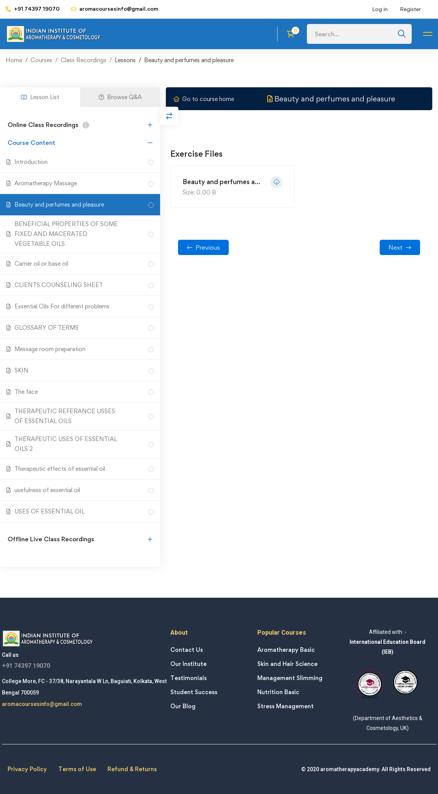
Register (410, 9)
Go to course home (203, 99)
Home (14, 60)
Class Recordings (83, 60)
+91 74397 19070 (26, 665)
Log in (380, 9)
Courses (41, 60)
